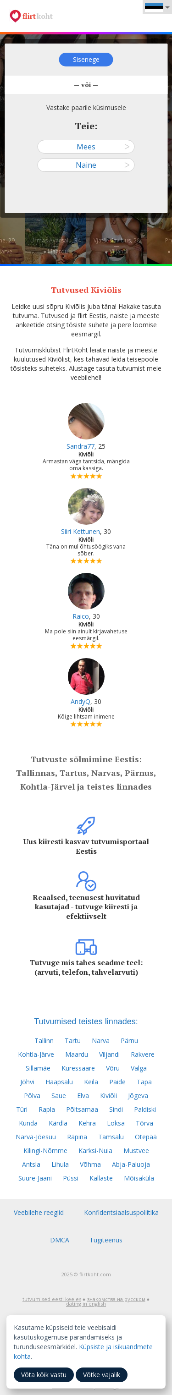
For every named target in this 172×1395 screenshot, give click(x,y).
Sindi (116, 1109)
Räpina (77, 1136)
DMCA (59, 1240)
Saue (58, 1095)
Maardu (76, 1054)
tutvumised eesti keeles (51, 1299)
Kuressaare (78, 1068)
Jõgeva (138, 1095)
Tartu (73, 1040)
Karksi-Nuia (95, 1150)
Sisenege (86, 59)
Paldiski (145, 1109)
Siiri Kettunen (80, 531)
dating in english (86, 1303)
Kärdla (58, 1123)
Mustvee (136, 1150)
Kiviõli (108, 1095)
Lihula (60, 1164)
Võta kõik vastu (44, 1374)
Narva (101, 1040)
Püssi (70, 1178)
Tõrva (144, 1123)
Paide (117, 1081)
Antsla (31, 1164)
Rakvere (143, 1054)
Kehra (87, 1123)
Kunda (28, 1123)
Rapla (47, 1109)
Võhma (90, 1164)
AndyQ (80, 701)
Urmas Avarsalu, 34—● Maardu (55, 245)
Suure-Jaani (35, 1178)
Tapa (144, 1081)
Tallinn (44, 1040)
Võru (113, 1068)
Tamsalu (111, 1136)
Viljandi (109, 1054)
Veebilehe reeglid (39, 1212)
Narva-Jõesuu (36, 1136)
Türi (22, 1109)
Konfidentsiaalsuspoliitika (121, 1212)
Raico (80, 616)
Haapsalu (59, 1081)
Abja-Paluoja (131, 1164)
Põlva (32, 1095)
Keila (91, 1081)
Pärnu (129, 1040)
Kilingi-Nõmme (45, 1150)
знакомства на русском (116, 1299)
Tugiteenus (105, 1240)
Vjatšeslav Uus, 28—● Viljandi (117, 245)
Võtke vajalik (101, 1374)
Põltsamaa (82, 1109)
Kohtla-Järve (36, 1054)
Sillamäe (38, 1068)
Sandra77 (80, 446)
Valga (139, 1068)
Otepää (146, 1136)
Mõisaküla (139, 1178)
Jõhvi (27, 1081)
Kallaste (101, 1178)
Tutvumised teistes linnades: (86, 1021)
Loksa (116, 1123)
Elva (83, 1095)
